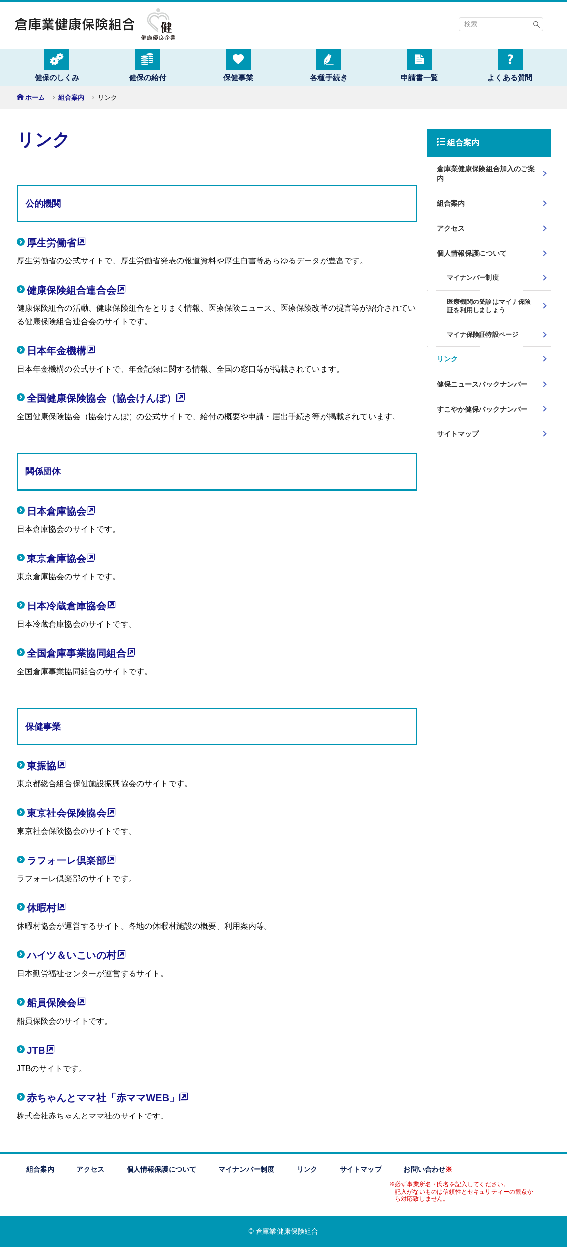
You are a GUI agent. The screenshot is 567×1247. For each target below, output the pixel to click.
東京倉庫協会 (61, 558)
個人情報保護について (472, 253)
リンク (447, 359)
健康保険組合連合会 (77, 290)
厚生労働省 (57, 242)
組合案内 (71, 97)
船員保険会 (57, 1002)
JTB (41, 1050)
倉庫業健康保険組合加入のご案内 (486, 173)
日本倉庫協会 (61, 510)
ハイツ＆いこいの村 (77, 955)
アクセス (451, 228)
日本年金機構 (61, 350)
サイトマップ (458, 434)
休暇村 (47, 907)
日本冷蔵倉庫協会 (71, 605)
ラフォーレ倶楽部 (71, 860)
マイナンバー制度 (246, 1169)
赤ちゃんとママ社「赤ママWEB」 (108, 1097)
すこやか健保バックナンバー (482, 409)
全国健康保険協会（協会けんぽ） (106, 398)
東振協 (47, 765)
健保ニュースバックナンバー (482, 384)
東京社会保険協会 (71, 812)
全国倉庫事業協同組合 (81, 653)
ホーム (34, 97)
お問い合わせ (427, 1169)
